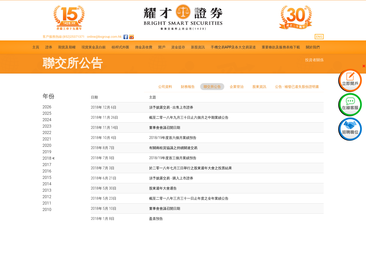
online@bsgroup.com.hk (104, 36)
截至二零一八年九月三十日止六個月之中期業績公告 (188, 117)
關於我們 (313, 47)
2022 (47, 132)
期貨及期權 (67, 47)
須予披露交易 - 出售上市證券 (171, 107)
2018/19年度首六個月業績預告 (172, 138)
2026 (47, 107)
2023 (47, 126)
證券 (48, 47)
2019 (47, 152)
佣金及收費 (144, 47)
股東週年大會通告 (163, 188)
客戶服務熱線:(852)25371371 (64, 36)
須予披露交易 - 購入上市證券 (171, 178)
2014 (47, 184)
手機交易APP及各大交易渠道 (233, 47)
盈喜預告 (156, 219)
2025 (47, 113)
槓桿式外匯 (120, 47)
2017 (47, 164)
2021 (47, 139)
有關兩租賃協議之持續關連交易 (173, 148)
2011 (47, 203)
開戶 (161, 47)
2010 (47, 209)
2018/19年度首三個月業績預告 (172, 158)
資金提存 (178, 47)
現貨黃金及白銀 (94, 47)
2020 (47, 145)
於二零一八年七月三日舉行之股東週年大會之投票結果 (190, 168)
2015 (47, 177)
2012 (47, 196)
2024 (47, 119)
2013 (47, 190)
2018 (47, 158)
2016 (47, 171)
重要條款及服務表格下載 (281, 47)
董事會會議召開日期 (164, 128)
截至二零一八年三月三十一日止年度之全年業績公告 (188, 198)
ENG (319, 36)
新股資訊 (198, 47)
